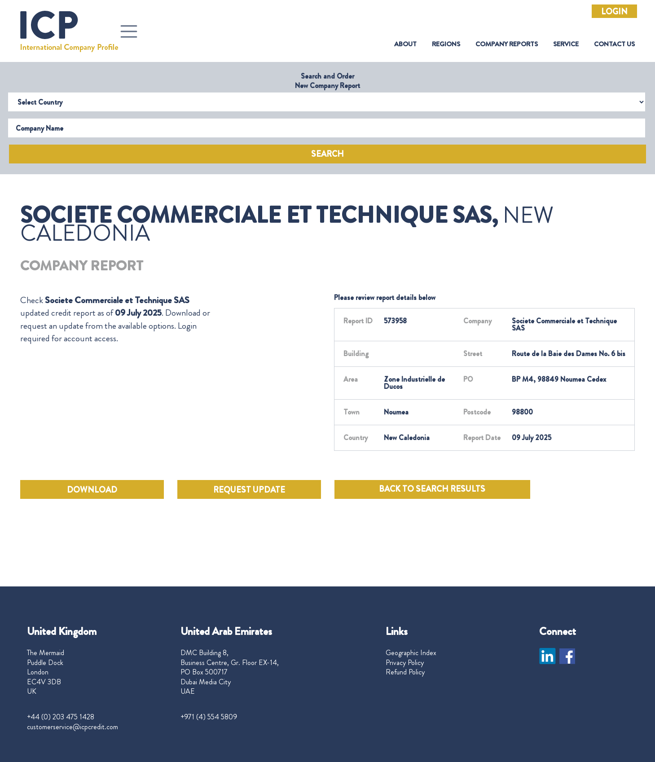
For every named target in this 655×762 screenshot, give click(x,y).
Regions (446, 44)
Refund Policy (405, 672)
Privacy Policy (405, 663)
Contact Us (614, 44)
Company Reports (506, 44)
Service (566, 44)
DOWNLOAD (92, 490)
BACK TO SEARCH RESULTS (432, 489)
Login (614, 12)
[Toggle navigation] (129, 31)
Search (327, 154)
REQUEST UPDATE (249, 490)
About (405, 44)
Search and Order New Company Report (327, 80)
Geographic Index (411, 653)
